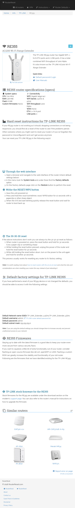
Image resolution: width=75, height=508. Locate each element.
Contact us (7, 495)
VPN (30, 7)
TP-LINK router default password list (37, 318)
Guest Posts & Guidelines (12, 498)
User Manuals (40, 80)
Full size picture (16, 82)
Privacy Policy (8, 505)
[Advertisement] (37, 31)
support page (16, 399)
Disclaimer (7, 502)
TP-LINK (22, 13)
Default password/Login (44, 77)
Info (14, 13)
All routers (18, 7)
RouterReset (8, 2)
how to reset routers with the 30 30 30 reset (42, 265)
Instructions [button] (43, 7)
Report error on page (63, 472)
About (5, 492)
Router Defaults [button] (61, 7)
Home (6, 13)
